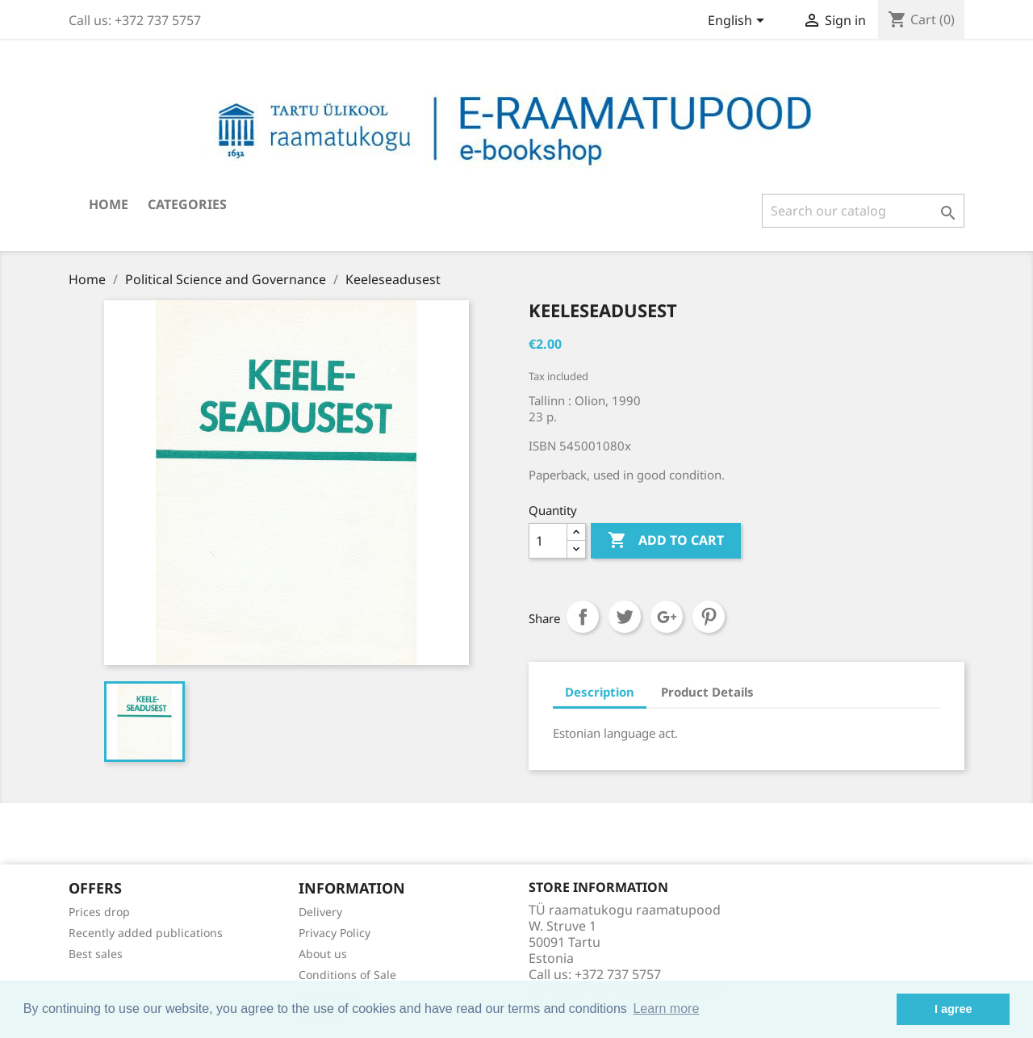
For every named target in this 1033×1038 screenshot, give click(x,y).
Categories (187, 204)
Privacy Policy (334, 932)
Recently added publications (146, 932)
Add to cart (666, 540)
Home (108, 204)
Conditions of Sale (347, 974)
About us (323, 953)
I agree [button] (953, 1008)
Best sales (96, 953)
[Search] (863, 211)
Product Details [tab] (707, 692)
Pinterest (708, 617)
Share (583, 617)
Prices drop (99, 911)
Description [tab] (599, 692)
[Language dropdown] (739, 21)
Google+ (666, 617)
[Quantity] (548, 541)
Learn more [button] (666, 1008)
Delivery (320, 911)
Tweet (625, 617)
